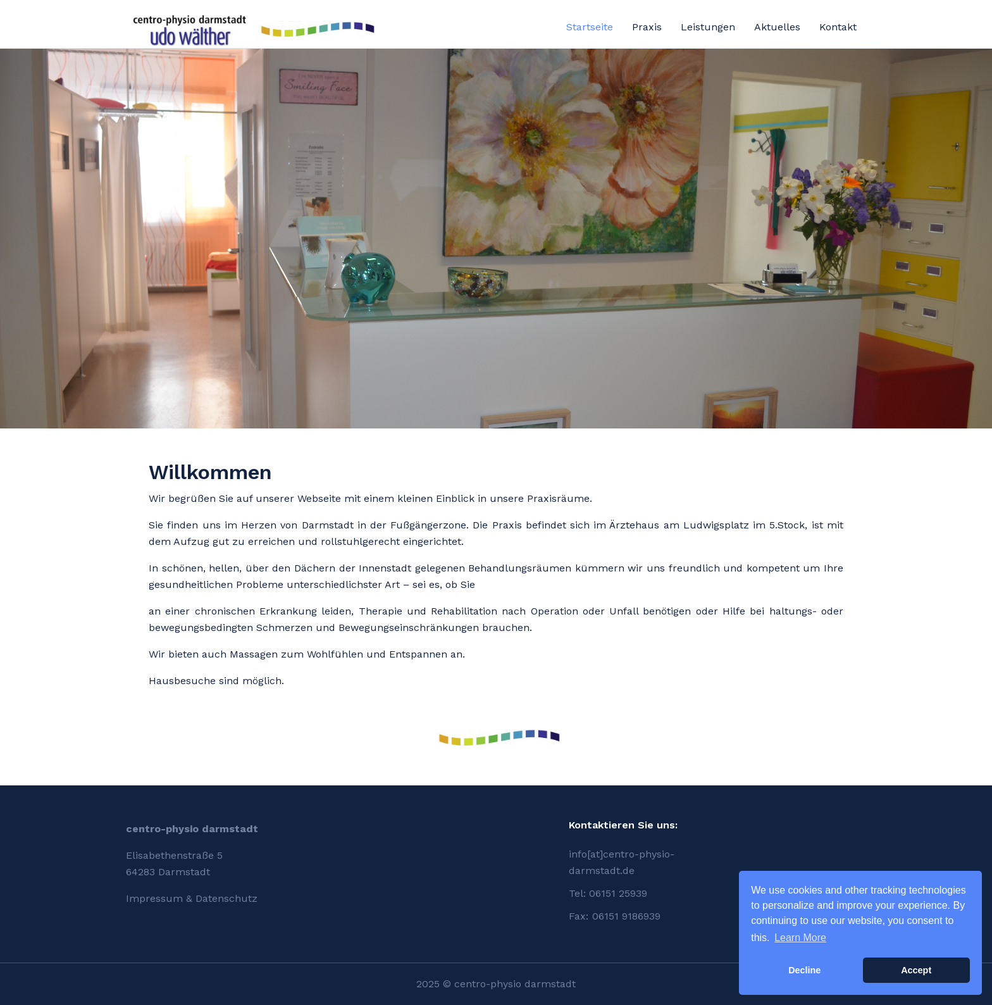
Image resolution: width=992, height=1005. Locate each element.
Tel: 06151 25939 (608, 893)
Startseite (589, 27)
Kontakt (838, 27)
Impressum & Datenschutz (191, 898)
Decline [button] (804, 970)
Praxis (647, 27)
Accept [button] (916, 970)
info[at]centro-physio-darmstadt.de (621, 862)
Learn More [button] (800, 937)
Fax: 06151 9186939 (614, 916)
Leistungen (708, 27)
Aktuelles (777, 27)
